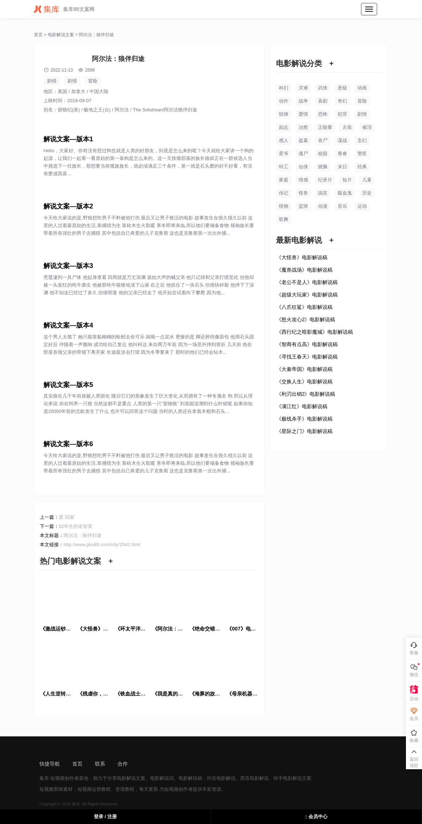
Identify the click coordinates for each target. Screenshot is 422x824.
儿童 (367, 180)
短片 (347, 180)
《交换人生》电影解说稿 (304, 381)
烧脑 (322, 166)
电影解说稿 (190, 778)
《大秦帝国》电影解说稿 (304, 369)
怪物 (283, 206)
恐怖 (322, 114)
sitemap (149, 764)
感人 (283, 140)
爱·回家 (66, 517)
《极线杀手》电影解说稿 (304, 418)
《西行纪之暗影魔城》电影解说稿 (314, 331)
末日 (342, 166)
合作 (123, 764)
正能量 (325, 127)
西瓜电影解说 (254, 778)
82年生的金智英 (75, 526)
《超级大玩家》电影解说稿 (307, 294)
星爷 (283, 153)
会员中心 (316, 816)
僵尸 (303, 153)
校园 (322, 153)
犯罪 (342, 114)
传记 (283, 193)
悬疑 (342, 88)
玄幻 (362, 140)
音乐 (342, 206)
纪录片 (325, 180)
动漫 (322, 206)
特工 (283, 166)
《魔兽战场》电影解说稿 (304, 269)
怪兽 (303, 193)
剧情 (52, 81)
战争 (303, 101)
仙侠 (303, 166)
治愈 (303, 127)
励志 (283, 127)
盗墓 (303, 140)
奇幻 (342, 101)
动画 (362, 88)
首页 (38, 34)
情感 (303, 180)
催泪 (367, 127)
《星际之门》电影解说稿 (304, 431)
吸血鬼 (345, 193)
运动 (362, 206)
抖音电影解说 (221, 778)
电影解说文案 (61, 34)
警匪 (362, 153)
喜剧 (322, 101)
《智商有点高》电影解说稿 (307, 344)
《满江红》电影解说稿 (301, 406)
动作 (283, 101)
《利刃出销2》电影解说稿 (305, 393)
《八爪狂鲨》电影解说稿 (304, 307)
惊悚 (283, 114)
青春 (342, 153)
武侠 (322, 88)
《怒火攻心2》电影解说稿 (305, 319)
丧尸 (322, 140)
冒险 (92, 81)
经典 (362, 166)
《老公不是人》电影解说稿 (307, 282)
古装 (347, 127)
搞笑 (322, 193)
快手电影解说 (287, 778)
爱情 (303, 114)
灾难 (303, 88)
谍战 (342, 140)
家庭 (283, 180)
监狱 (303, 206)
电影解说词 (162, 778)
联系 (100, 764)
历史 (367, 193)
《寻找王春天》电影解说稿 (307, 356)
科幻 (283, 88)
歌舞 (283, 219)
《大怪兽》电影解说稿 (301, 257)
